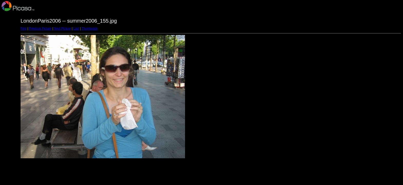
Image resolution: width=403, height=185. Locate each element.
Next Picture (62, 28)
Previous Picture (40, 28)
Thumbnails (90, 28)
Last (76, 28)
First (23, 28)
